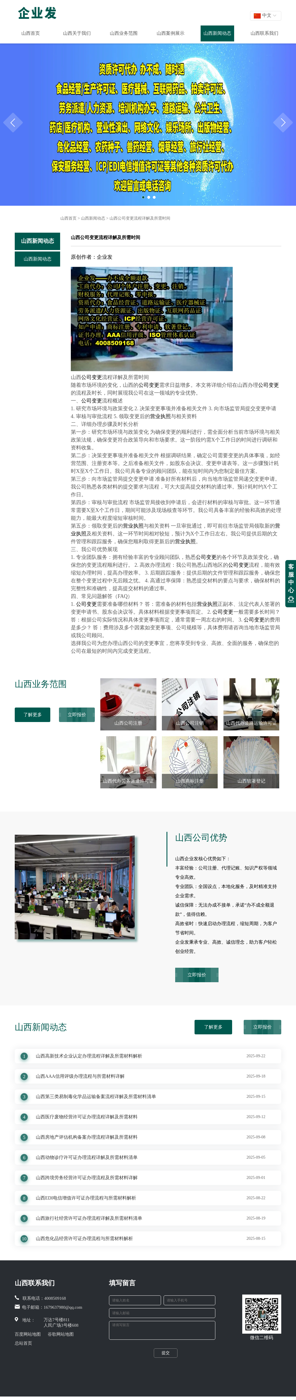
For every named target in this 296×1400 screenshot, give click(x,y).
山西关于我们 (77, 33)
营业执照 (160, 416)
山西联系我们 (264, 33)
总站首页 (23, 1343)
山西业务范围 (124, 33)
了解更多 (32, 714)
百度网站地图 (28, 1334)
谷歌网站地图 (61, 1334)
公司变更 (91, 377)
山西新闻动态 (217, 33)
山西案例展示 (170, 33)
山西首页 (30, 33)
